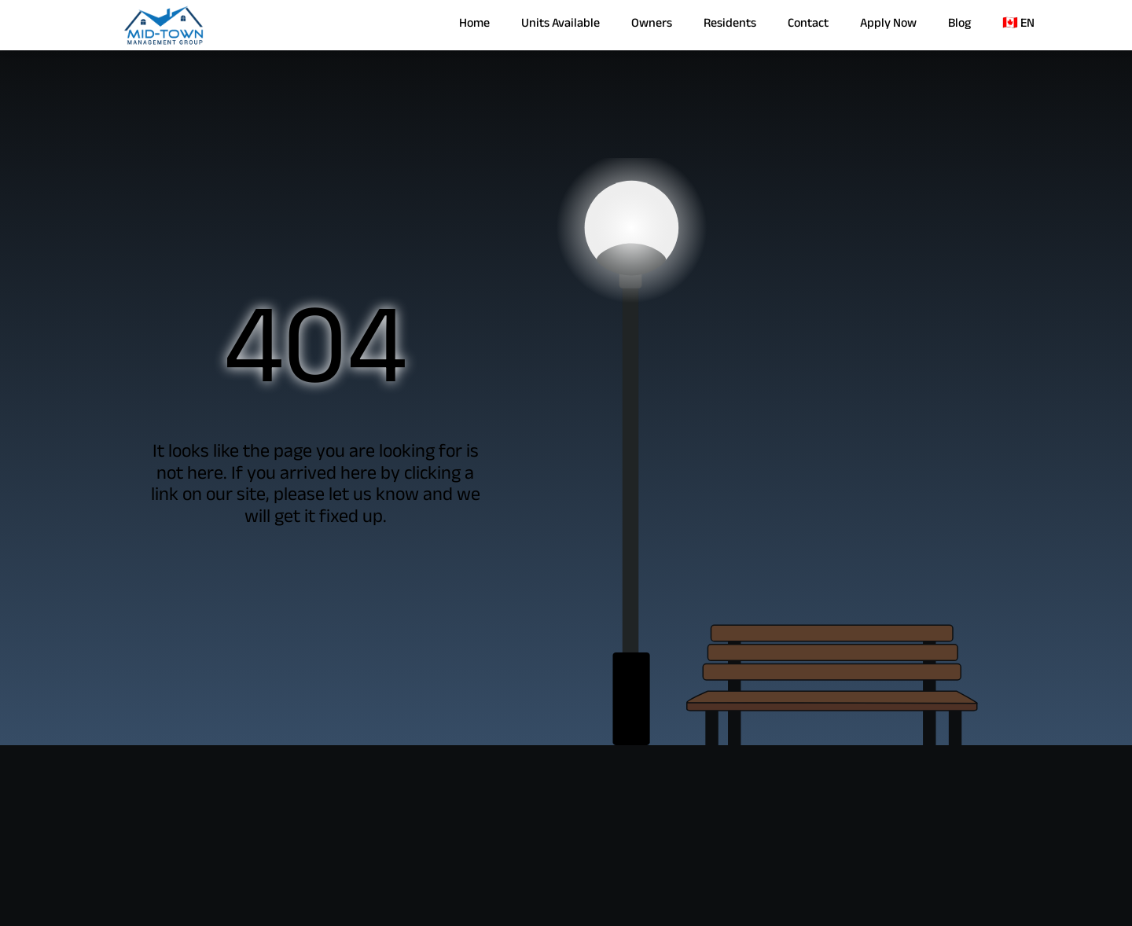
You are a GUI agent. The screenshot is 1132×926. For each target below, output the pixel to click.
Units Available (560, 25)
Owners (651, 25)
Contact (808, 25)
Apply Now (888, 25)
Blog (959, 25)
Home (474, 25)
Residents (730, 25)
